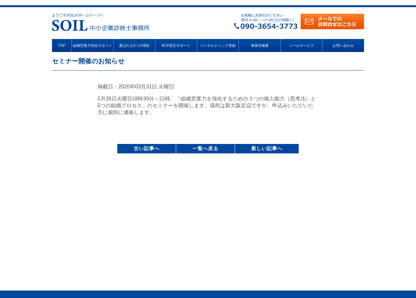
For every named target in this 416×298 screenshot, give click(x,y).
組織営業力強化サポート (92, 45)
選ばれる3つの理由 (134, 45)
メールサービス (301, 45)
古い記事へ (147, 148)
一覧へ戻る (205, 148)
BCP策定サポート (176, 45)
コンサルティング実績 (218, 45)
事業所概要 (260, 45)
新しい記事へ (266, 148)
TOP (61, 45)
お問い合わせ (343, 45)
